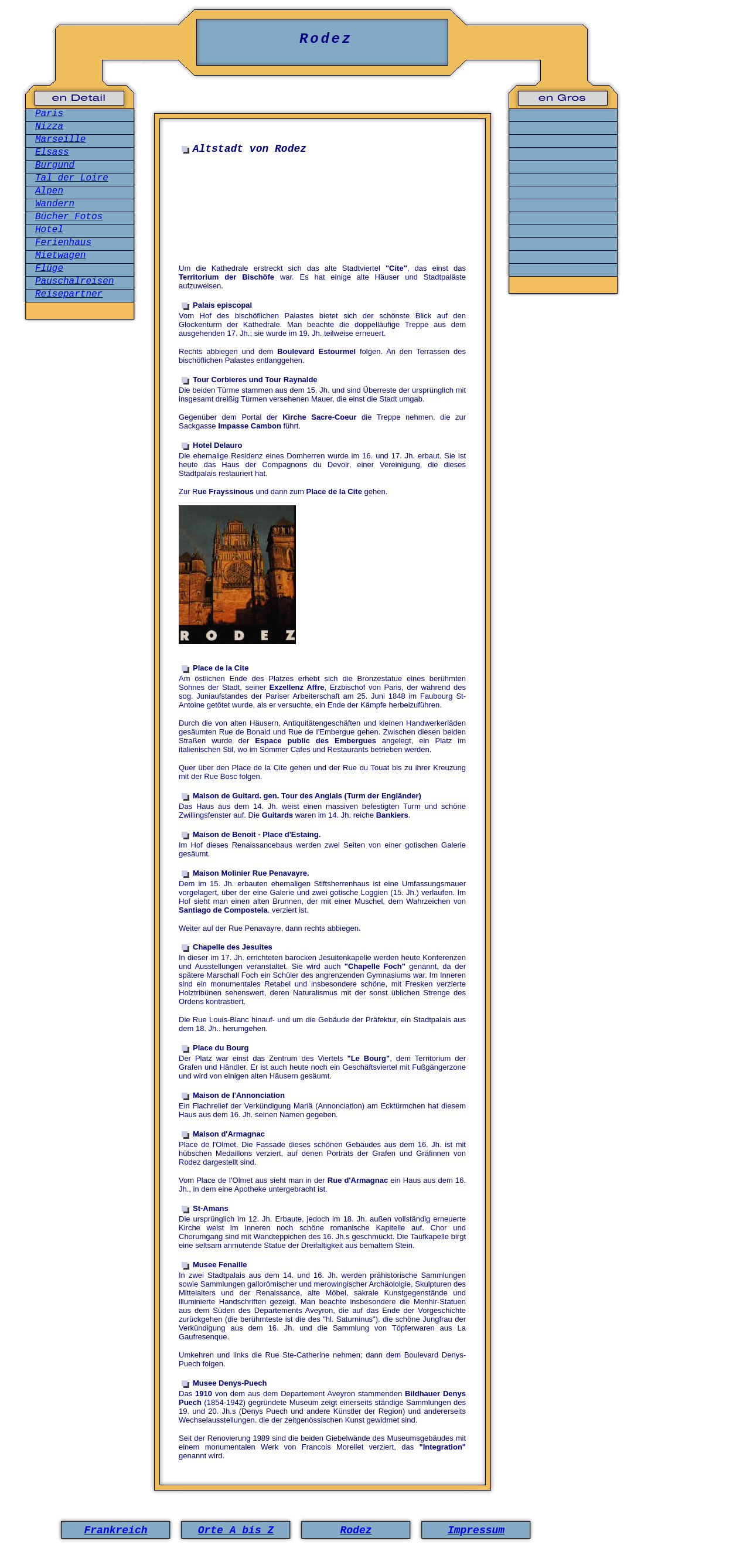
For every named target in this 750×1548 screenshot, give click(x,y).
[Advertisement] (325, 215)
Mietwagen (60, 255)
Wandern (54, 204)
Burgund (54, 165)
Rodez (355, 1530)
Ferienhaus (63, 242)
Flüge (49, 268)
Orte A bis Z (236, 1530)
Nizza (49, 126)
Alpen (49, 191)
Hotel (49, 229)
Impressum (476, 1530)
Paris (49, 113)
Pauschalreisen (74, 281)
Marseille (60, 139)
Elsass (52, 152)
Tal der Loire (71, 178)
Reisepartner (69, 294)
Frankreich (115, 1530)
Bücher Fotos (69, 217)
